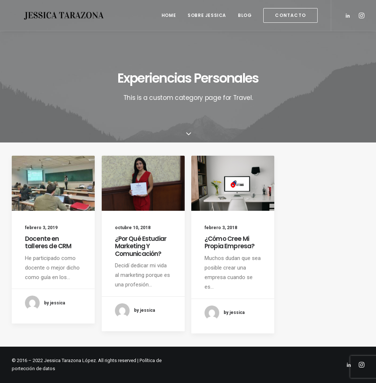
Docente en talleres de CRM (48, 242)
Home (169, 15)
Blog (245, 15)
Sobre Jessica (207, 15)
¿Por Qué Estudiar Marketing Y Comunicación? (141, 246)
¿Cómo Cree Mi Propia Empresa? (229, 242)
